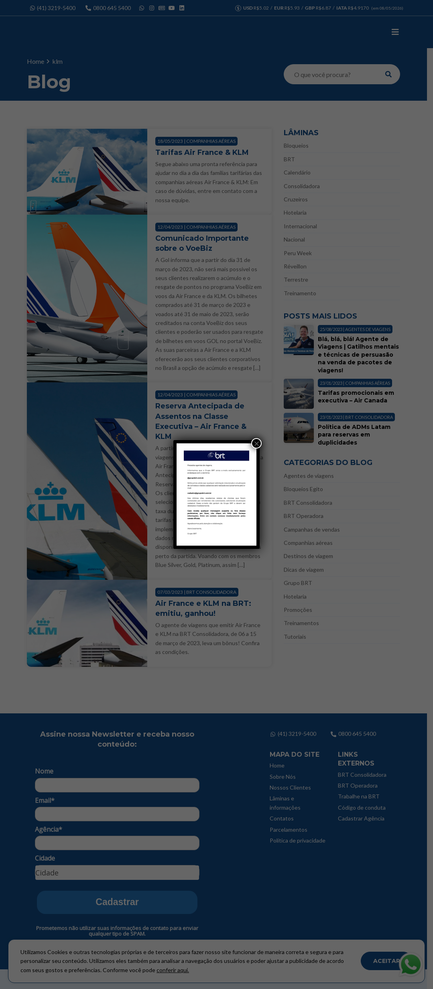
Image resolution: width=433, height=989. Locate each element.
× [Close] (256, 443)
